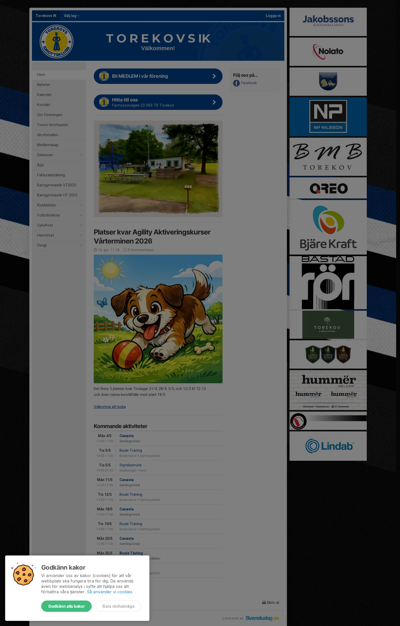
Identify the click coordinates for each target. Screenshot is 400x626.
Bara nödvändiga (118, 606)
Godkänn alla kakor (66, 606)
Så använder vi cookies (109, 591)
